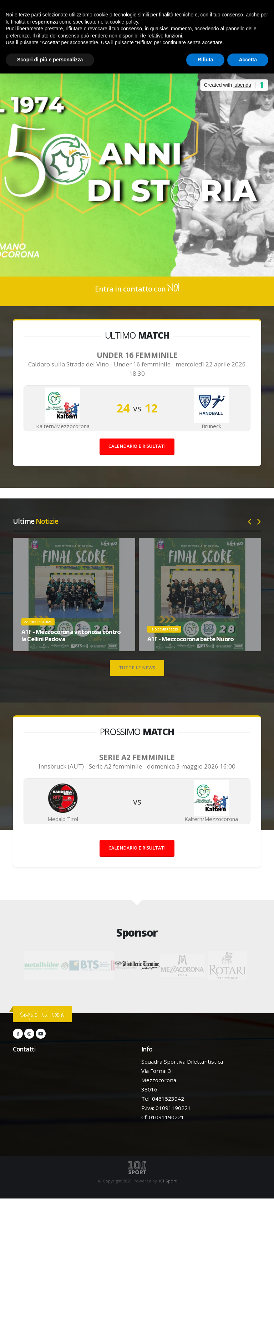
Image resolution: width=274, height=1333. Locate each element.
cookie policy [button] (124, 22)
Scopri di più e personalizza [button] (50, 59)
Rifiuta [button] (205, 59)
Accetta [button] (248, 59)
